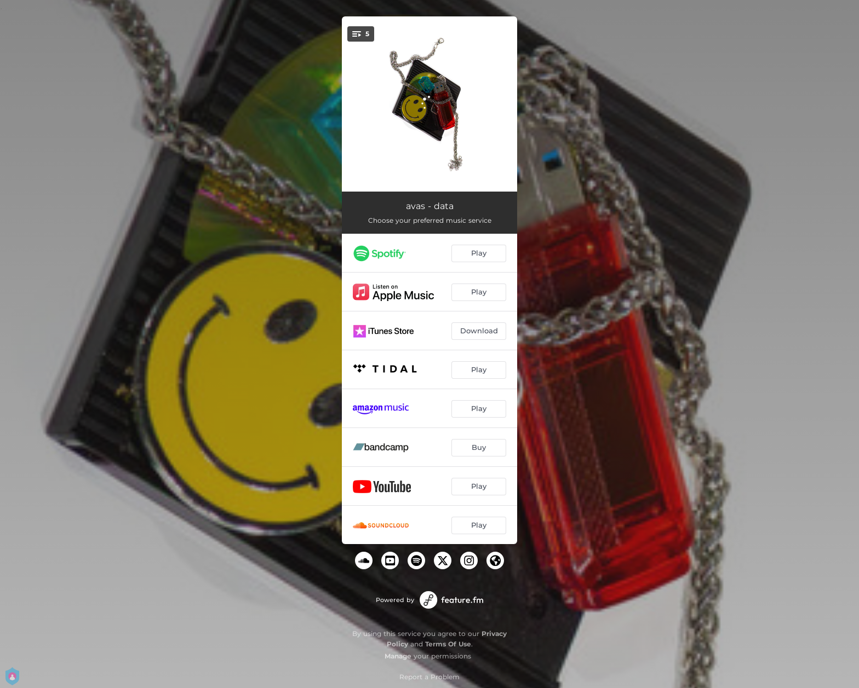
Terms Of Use (448, 644)
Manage (398, 656)
